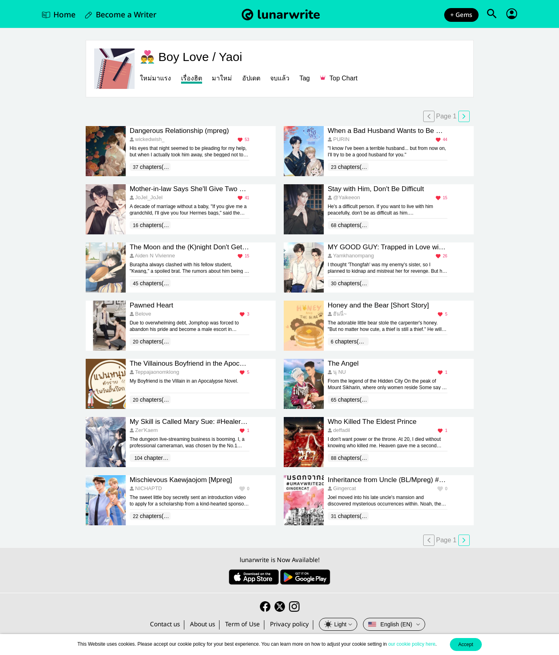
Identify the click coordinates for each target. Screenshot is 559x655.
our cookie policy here (411, 644)
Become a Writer (126, 14)
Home (64, 14)
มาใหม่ (222, 78)
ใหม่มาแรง (155, 78)
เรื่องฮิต (191, 78)
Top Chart (339, 78)
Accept (465, 644)
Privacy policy (289, 624)
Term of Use (242, 624)
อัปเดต (251, 78)
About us (202, 624)
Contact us (165, 624)
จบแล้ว (279, 78)
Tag (305, 78)
